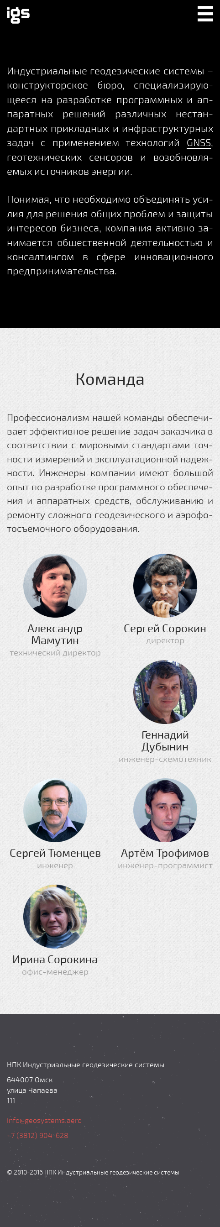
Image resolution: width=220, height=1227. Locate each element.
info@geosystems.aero (44, 1120)
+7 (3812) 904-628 (37, 1135)
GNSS (199, 142)
